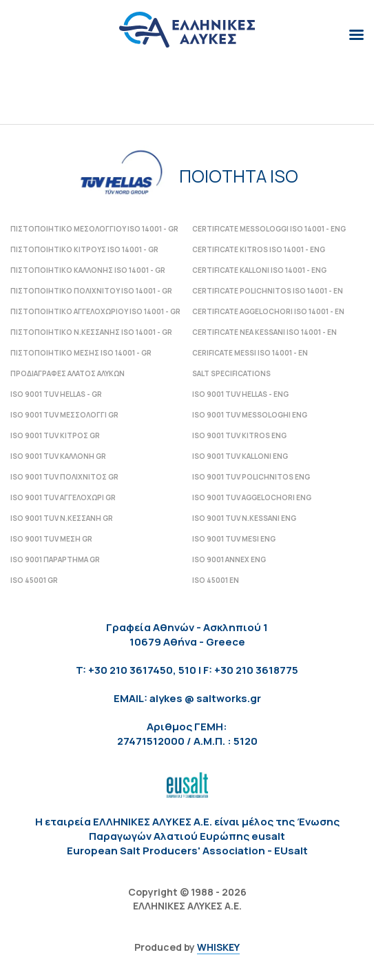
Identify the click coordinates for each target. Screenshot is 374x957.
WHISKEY (218, 947)
